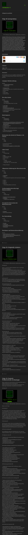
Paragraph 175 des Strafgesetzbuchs (14, 44)
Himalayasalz (4, 48)
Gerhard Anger (14, 36)
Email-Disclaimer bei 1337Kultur (12, 48)
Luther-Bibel (5, 105)
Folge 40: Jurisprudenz (9, 19)
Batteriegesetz (6, 118)
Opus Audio (24, 34)
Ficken (16, 42)
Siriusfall (8, 47)
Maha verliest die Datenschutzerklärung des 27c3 (11, 235)
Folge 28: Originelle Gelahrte (11, 247)
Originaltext (11, 43)
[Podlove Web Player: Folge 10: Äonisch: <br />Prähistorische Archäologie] (14, 396)
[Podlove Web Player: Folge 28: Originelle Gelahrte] (14, 255)
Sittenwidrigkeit (22, 38)
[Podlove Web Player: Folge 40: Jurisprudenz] (14, 27)
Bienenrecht (6, 38)
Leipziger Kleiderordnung (6, 36)
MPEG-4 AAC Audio (13, 34)
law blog (4, 237)
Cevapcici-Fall (12, 47)
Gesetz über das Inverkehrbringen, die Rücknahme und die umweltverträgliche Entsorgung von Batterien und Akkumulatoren (13, 123)
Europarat (20, 46)
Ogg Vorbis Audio (18, 34)
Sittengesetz (22, 44)
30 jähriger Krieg (20, 36)
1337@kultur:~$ (6, 7)
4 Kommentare (5, 242)
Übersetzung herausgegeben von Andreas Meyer (11, 145)
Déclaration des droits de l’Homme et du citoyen (10, 41)
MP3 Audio (8, 34)
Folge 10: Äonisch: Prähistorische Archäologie (11, 379)
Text (5, 140)
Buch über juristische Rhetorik (14, 38)
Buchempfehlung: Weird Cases (18, 49)
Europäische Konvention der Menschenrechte (10, 46)
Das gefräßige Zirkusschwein (20, 47)
